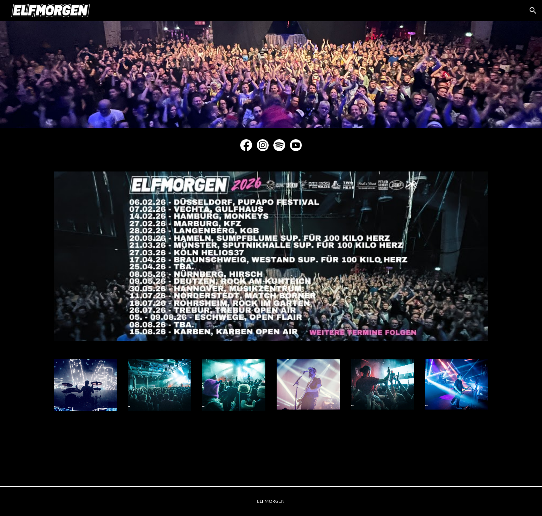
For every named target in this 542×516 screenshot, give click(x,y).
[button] (533, 11)
